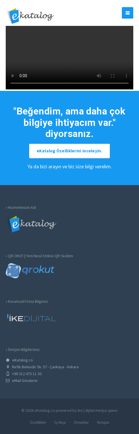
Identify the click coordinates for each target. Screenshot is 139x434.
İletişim (103, 422)
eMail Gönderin (21, 382)
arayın (54, 166)
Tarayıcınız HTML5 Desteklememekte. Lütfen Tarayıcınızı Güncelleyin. (69, 57)
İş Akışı (60, 422)
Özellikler (38, 422)
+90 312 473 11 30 (23, 375)
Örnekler (81, 422)
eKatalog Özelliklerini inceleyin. (69, 150)
